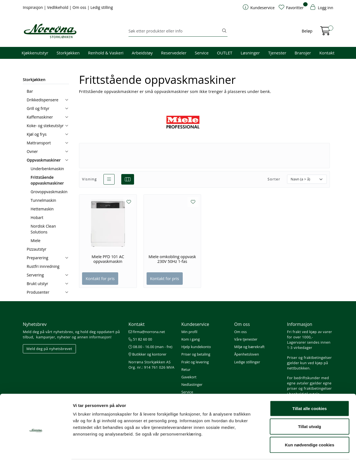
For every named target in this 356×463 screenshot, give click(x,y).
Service (202, 53)
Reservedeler (173, 53)
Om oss (80, 7)
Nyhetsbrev (35, 324)
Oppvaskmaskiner (44, 160)
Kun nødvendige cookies (309, 426)
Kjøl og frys (36, 134)
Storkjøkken (68, 53)
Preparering (37, 257)
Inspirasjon (33, 7)
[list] (109, 179)
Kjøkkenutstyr (35, 53)
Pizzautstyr (36, 249)
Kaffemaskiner (40, 117)
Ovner (32, 151)
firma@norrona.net (146, 331)
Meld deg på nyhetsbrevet (49, 348)
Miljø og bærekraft (249, 346)
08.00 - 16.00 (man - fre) (150, 346)
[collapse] (66, 100)
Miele (35, 240)
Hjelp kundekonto (196, 346)
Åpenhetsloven (246, 354)
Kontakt (326, 53)
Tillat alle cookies (309, 390)
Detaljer (296, 452)
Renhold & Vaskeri (105, 53)
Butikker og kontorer (147, 354)
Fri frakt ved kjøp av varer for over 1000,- (309, 334)
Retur (186, 369)
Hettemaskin (42, 209)
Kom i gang (190, 339)
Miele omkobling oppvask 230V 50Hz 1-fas (172, 259)
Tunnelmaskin (43, 200)
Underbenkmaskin (47, 168)
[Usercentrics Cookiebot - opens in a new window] (36, 452)
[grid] (127, 179)
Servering (35, 275)
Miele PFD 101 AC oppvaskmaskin (108, 259)
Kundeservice (195, 324)
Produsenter (38, 292)
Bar (30, 91)
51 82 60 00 (140, 339)
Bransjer (303, 53)
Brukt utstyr (37, 283)
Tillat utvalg (309, 408)
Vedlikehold (58, 7)
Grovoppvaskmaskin (49, 191)
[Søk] (174, 31)
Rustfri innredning (43, 266)
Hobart (37, 217)
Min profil (189, 331)
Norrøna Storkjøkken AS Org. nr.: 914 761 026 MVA (151, 364)
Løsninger (250, 53)
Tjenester (277, 53)
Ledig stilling (101, 7)
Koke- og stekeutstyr (45, 125)
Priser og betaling (195, 354)
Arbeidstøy (142, 53)
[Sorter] (307, 179)
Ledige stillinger (247, 361)
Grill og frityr (38, 108)
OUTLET (224, 53)
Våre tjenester (246, 339)
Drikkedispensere (42, 99)
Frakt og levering (195, 361)
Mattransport (39, 142)
